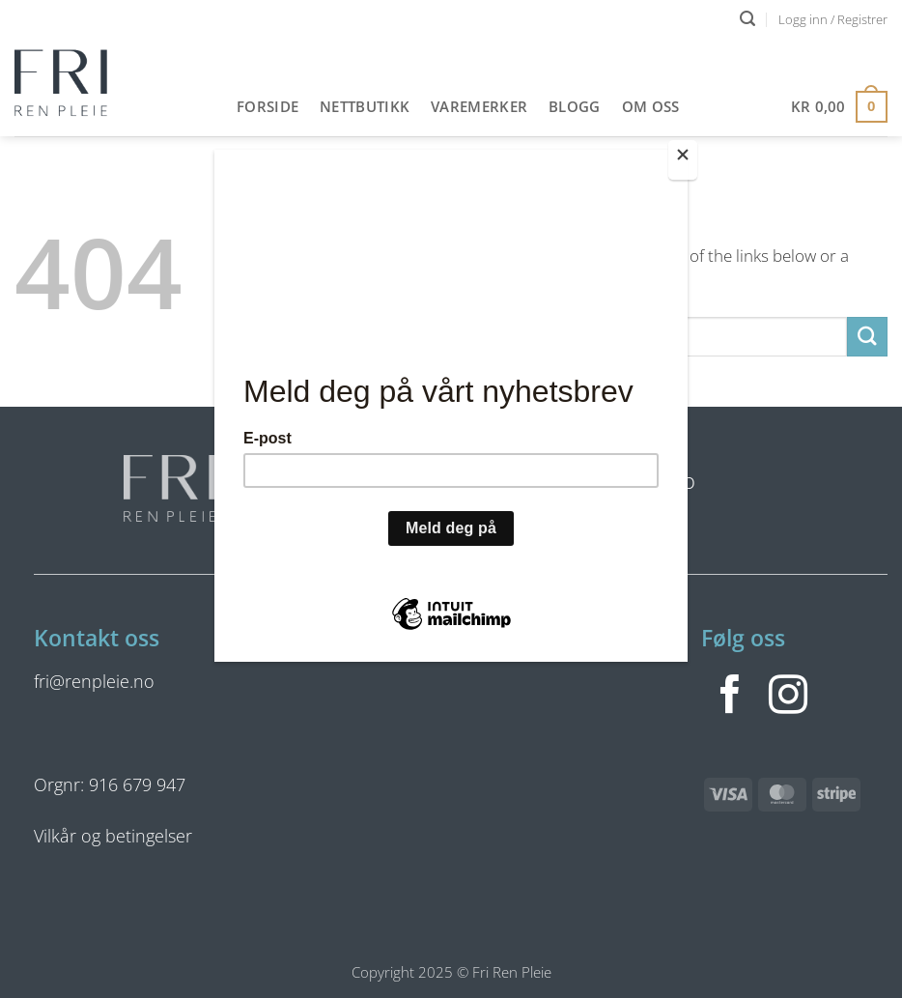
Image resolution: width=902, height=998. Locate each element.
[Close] (682, 160)
